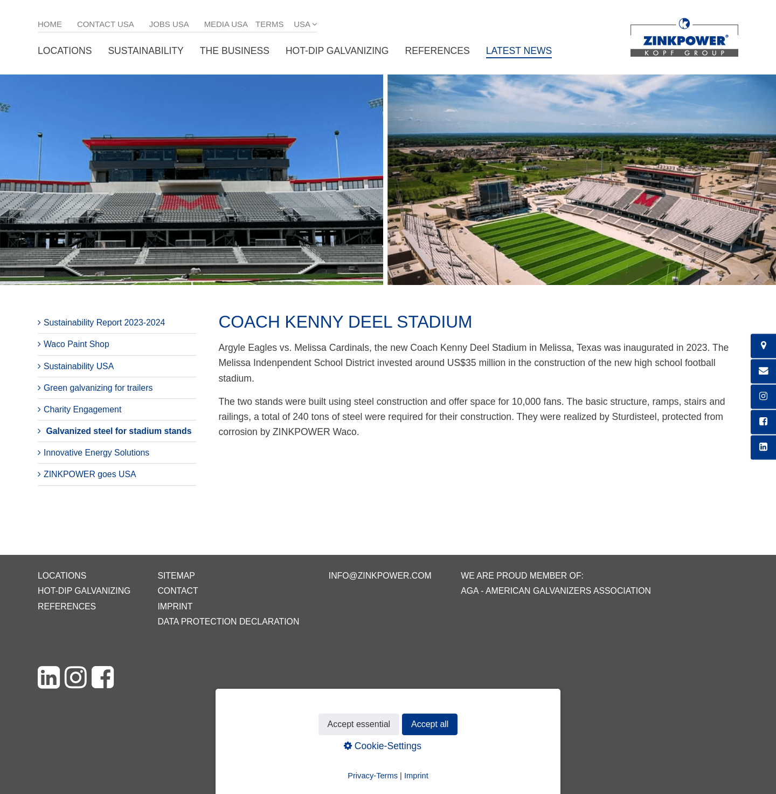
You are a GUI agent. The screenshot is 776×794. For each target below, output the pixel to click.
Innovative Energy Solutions (96, 452)
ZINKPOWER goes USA (90, 474)
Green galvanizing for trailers (98, 387)
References (437, 50)
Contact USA (105, 24)
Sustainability (145, 50)
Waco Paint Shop (76, 344)
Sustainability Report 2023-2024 (104, 322)
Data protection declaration (228, 621)
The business (234, 50)
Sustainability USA (79, 366)
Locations (65, 50)
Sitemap (176, 575)
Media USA (226, 24)
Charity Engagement (82, 409)
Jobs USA (169, 24)
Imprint (174, 606)
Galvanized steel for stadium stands (118, 431)
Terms (269, 24)
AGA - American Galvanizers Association (556, 590)
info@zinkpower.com (380, 575)
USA (302, 24)
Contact (177, 590)
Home (50, 24)
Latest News (519, 50)
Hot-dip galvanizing (337, 50)
